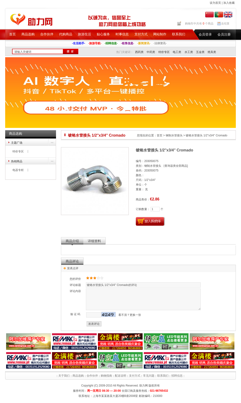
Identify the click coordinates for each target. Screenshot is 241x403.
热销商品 (16, 161)
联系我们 (178, 34)
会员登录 (205, 34)
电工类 (177, 52)
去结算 (225, 23)
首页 (12, 34)
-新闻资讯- (143, 43)
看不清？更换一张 (129, 315)
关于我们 (64, 375)
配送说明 (120, 375)
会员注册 (224, 34)
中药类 (151, 52)
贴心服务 (103, 34)
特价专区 (164, 52)
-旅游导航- (94, 43)
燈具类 (212, 52)
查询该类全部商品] (176, 165)
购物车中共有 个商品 (199, 23)
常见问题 (148, 375)
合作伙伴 (46, 34)
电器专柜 (18, 170)
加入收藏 (229, 2)
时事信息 (122, 34)
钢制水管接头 (174, 135)
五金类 (200, 52)
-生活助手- (78, 43)
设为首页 (215, 2)
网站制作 (159, 34)
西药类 (139, 52)
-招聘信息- (111, 43)
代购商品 (65, 34)
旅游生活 (84, 34)
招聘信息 (177, 375)
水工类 (189, 52)
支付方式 (141, 34)
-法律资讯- (160, 43)
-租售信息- (127, 43)
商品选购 (28, 34)
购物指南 (106, 375)
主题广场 (16, 142)
